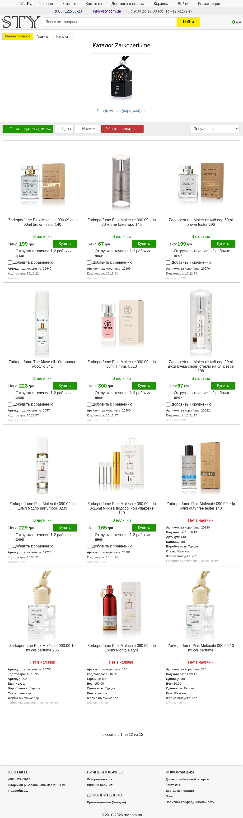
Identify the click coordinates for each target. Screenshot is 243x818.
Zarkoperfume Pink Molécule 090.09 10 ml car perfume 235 (42, 648)
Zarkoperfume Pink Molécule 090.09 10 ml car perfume (201, 648)
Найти (188, 22)
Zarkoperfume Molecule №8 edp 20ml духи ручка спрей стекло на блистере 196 (201, 366)
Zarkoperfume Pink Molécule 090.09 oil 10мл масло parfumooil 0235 (42, 506)
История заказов (99, 779)
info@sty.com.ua (107, 11)
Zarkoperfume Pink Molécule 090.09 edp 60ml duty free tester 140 (201, 506)
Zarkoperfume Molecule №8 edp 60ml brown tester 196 (201, 222)
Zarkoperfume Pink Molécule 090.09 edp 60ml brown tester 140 (42, 222)
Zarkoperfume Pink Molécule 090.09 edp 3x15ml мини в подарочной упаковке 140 (121, 508)
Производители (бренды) (106, 802)
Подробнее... (18, 790)
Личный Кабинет (99, 785)
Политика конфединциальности (190, 802)
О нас (170, 796)
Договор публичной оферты (187, 779)
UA (22, 4)
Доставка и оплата (128, 4)
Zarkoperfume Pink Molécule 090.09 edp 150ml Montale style (121, 648)
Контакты (94, 4)
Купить (65, 244)
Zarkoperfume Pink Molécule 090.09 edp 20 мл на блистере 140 (121, 222)
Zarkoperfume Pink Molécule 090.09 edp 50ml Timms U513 (121, 364)
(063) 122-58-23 (68, 11)
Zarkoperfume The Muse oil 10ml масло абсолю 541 (42, 364)
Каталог (69, 4)
